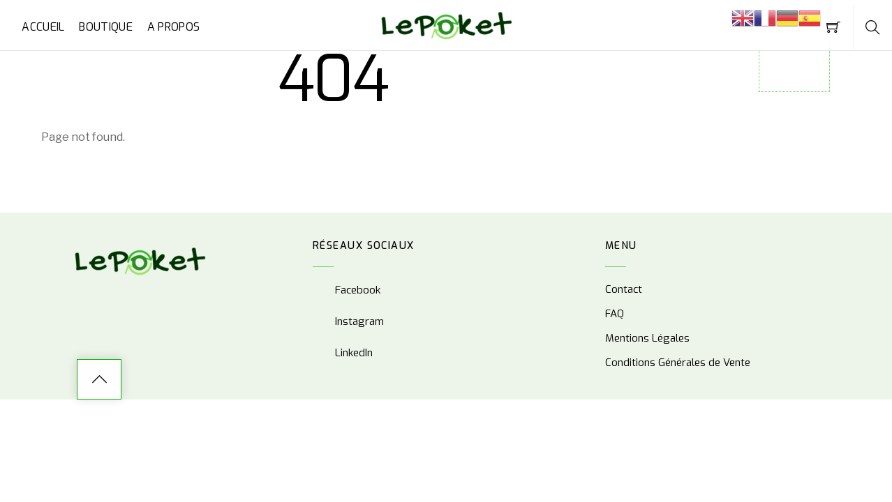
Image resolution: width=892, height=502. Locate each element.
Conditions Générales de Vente (677, 363)
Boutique (106, 27)
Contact (623, 289)
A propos (173, 27)
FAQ (614, 314)
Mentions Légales (647, 338)
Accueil (43, 27)
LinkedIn (343, 353)
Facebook (346, 290)
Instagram (348, 321)
